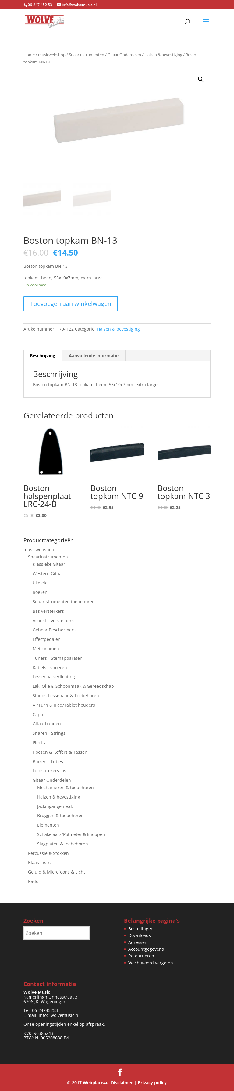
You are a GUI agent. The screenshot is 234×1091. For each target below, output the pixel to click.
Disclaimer (122, 1083)
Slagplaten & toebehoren (62, 844)
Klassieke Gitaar (49, 564)
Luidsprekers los (49, 770)
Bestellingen (141, 928)
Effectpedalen (47, 639)
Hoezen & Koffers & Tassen (60, 752)
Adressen (137, 942)
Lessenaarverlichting (54, 677)
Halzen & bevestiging (163, 54)
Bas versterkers (48, 611)
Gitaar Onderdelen (124, 54)
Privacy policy (152, 1083)
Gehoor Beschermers (54, 630)
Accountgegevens (146, 949)
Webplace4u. (96, 1083)
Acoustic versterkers (53, 620)
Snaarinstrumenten (86, 54)
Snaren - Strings (49, 733)
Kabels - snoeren (50, 667)
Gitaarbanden (47, 724)
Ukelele (40, 583)
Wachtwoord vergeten (150, 963)
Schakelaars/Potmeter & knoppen (71, 834)
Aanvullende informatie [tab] (94, 356)
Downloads (139, 935)
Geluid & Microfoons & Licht (56, 872)
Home (29, 54)
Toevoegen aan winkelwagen (70, 304)
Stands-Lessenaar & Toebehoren (66, 695)
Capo (38, 714)
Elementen (48, 825)
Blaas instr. (39, 862)
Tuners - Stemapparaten (58, 658)
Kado (33, 881)
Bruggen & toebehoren (60, 815)
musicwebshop (52, 54)
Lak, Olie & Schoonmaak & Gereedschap (73, 686)
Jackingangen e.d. (55, 806)
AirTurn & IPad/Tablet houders (64, 705)
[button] (200, 79)
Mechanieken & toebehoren (65, 787)
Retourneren (141, 956)
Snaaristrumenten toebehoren (64, 602)
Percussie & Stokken (48, 853)
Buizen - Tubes (48, 761)
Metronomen (46, 648)
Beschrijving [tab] (42, 356)
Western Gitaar (48, 573)
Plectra (40, 742)
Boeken (40, 592)
